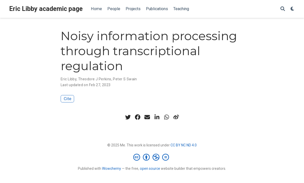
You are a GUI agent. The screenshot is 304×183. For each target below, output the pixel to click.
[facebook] (137, 117)
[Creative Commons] (152, 157)
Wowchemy (111, 168)
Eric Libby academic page (46, 8)
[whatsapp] (166, 117)
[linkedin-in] (157, 117)
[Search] (282, 9)
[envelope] (147, 117)
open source (150, 168)
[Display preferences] (292, 9)
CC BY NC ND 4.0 (184, 145)
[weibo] (176, 117)
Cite (67, 98)
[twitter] (128, 117)
